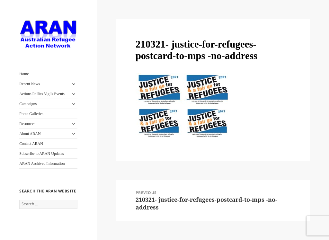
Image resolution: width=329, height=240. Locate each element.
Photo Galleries (31, 113)
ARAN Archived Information (42, 163)
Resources (27, 123)
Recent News (29, 84)
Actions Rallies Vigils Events (42, 94)
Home (24, 74)
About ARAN (29, 133)
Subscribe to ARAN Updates (41, 153)
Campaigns (28, 104)
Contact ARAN (31, 143)
